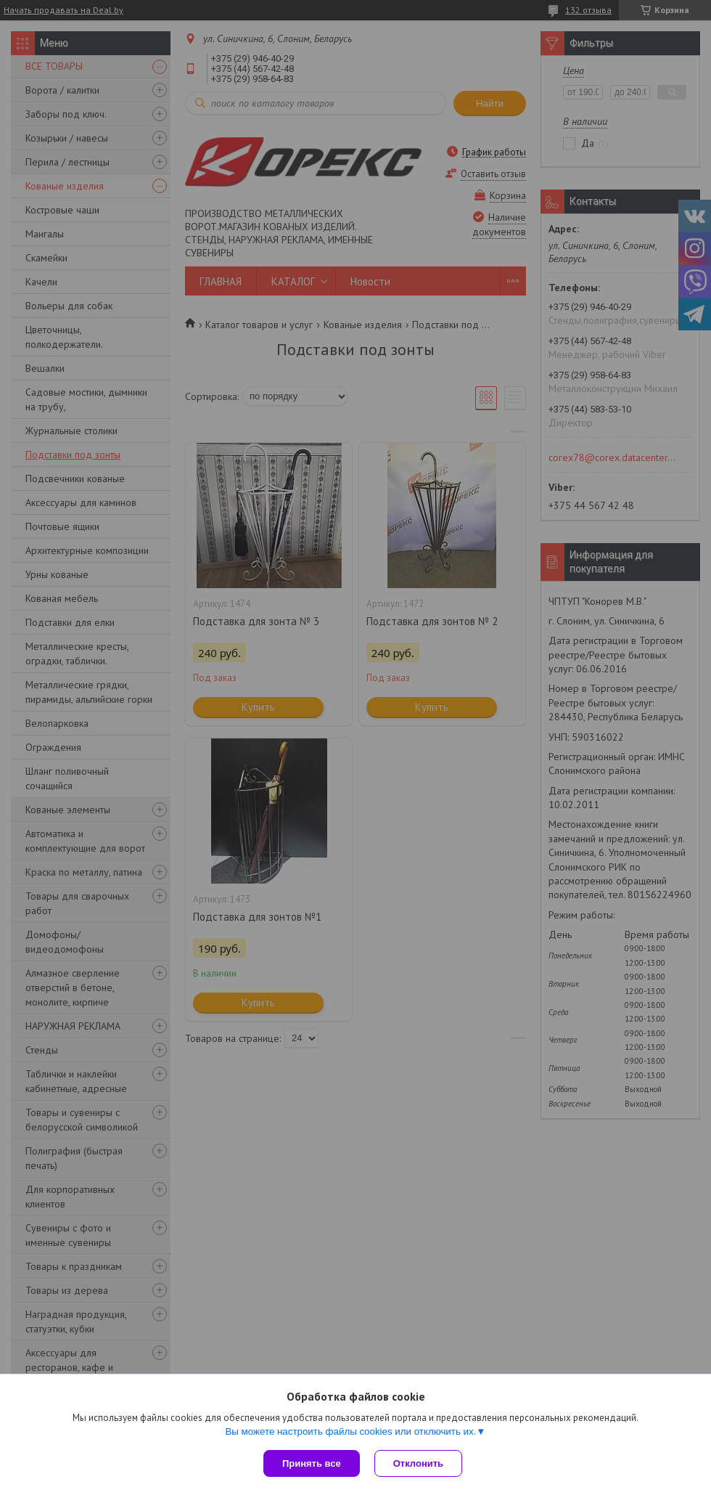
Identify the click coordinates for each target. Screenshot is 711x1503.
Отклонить (418, 1463)
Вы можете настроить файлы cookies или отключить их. (350, 1431)
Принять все (311, 1463)
